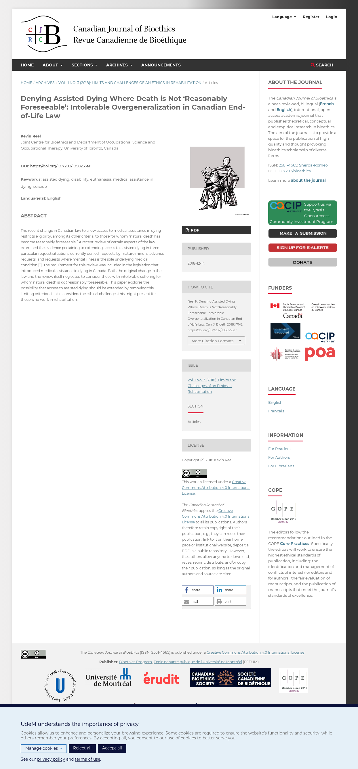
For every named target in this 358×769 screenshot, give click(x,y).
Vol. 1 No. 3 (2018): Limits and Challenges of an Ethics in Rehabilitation (129, 83)
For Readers (279, 448)
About (51, 65)
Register (311, 16)
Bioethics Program (135, 662)
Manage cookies (43, 748)
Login (331, 16)
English (275, 402)
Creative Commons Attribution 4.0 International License (216, 488)
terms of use (87, 759)
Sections (83, 65)
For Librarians (281, 466)
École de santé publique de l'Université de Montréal (198, 662)
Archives (117, 65)
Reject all (82, 748)
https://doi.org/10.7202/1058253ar (60, 166)
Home (27, 65)
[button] (198, 590)
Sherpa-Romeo (313, 165)
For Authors (279, 457)
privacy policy (51, 759)
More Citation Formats (212, 340)
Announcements (161, 65)
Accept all (112, 748)
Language (282, 16)
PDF (194, 230)
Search (322, 65)
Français (276, 411)
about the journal (308, 180)
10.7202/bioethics (294, 171)
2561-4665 (288, 165)
